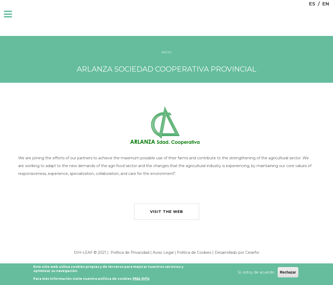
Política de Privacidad (130, 252)
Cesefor (252, 252)
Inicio (166, 52)
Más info (141, 279)
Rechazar (288, 273)
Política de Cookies (194, 252)
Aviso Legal (163, 252)
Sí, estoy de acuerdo (256, 273)
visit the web (166, 211)
